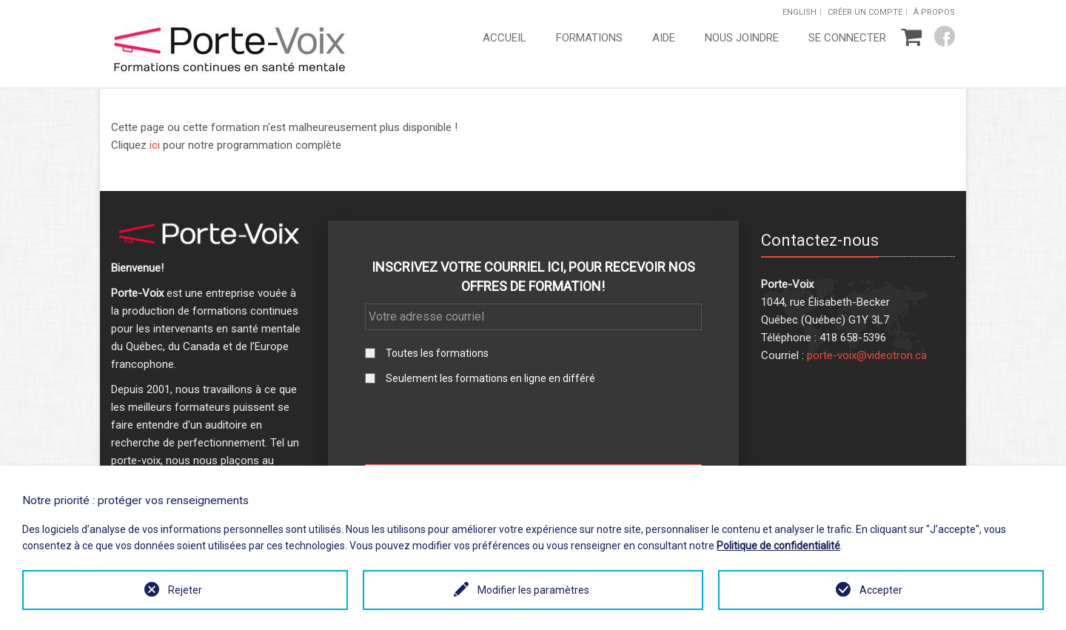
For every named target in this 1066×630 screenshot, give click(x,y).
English (799, 12)
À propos (934, 12)
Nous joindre (742, 37)
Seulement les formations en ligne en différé (490, 378)
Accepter (880, 590)
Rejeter (185, 590)
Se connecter (847, 37)
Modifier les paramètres (533, 590)
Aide (663, 37)
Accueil (504, 37)
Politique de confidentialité (778, 546)
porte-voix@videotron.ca (867, 355)
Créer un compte (865, 12)
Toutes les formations (437, 353)
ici (155, 145)
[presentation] (533, 424)
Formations (589, 37)
